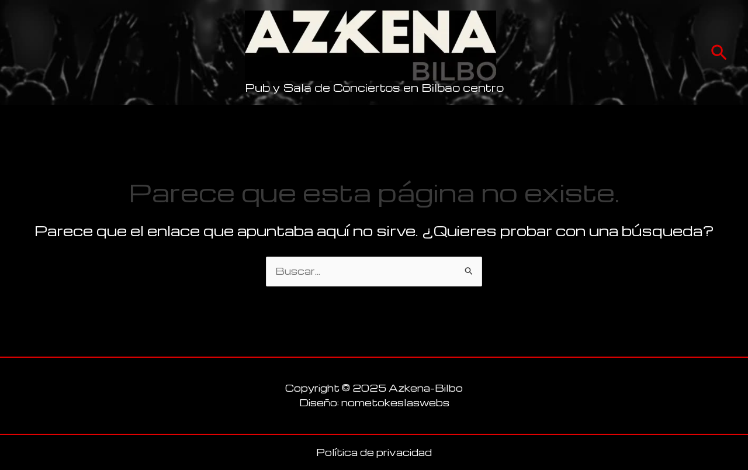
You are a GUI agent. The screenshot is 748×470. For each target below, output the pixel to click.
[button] (719, 52)
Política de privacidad (374, 452)
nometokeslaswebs (395, 402)
